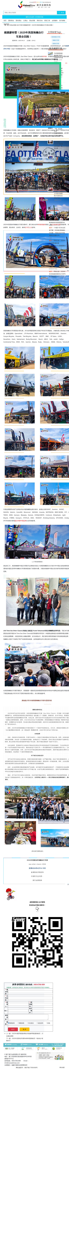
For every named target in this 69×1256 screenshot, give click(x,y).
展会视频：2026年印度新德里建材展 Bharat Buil (58, 161)
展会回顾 (32, 20)
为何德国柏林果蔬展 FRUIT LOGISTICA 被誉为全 (58, 57)
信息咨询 (40, 1023)
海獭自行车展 (56, 40)
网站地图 (62, 1067)
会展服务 (55, 20)
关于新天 (6, 24)
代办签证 (30, 1023)
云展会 (25, 20)
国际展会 (11, 20)
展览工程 (47, 20)
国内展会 (18, 20)
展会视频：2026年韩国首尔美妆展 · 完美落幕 (58, 146)
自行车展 (20, 25)
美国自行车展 (56, 43)
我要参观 (21, 1023)
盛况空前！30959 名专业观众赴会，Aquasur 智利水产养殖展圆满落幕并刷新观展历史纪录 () (57, 220)
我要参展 (11, 1023)
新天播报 (62, 20)
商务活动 (40, 20)
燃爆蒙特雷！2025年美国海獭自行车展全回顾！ (38, 25)
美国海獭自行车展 (55, 37)
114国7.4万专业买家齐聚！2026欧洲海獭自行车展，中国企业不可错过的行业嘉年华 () (57, 233)
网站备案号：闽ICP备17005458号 (27, 1068)
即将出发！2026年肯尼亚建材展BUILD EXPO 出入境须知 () (57, 274)
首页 (5, 20)
